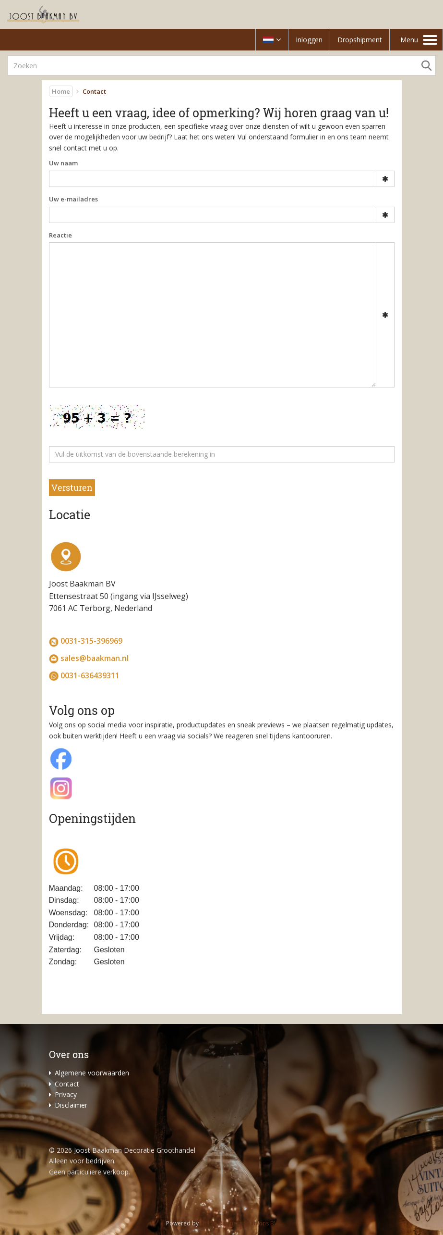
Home (61, 91)
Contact (67, 1083)
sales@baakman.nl (94, 658)
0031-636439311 (90, 675)
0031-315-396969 (91, 641)
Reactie (60, 235)
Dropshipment (359, 39)
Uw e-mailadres (73, 199)
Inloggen (309, 39)
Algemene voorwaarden (92, 1072)
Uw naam (63, 163)
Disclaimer (71, 1105)
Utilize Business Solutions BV (238, 1223)
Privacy (66, 1094)
